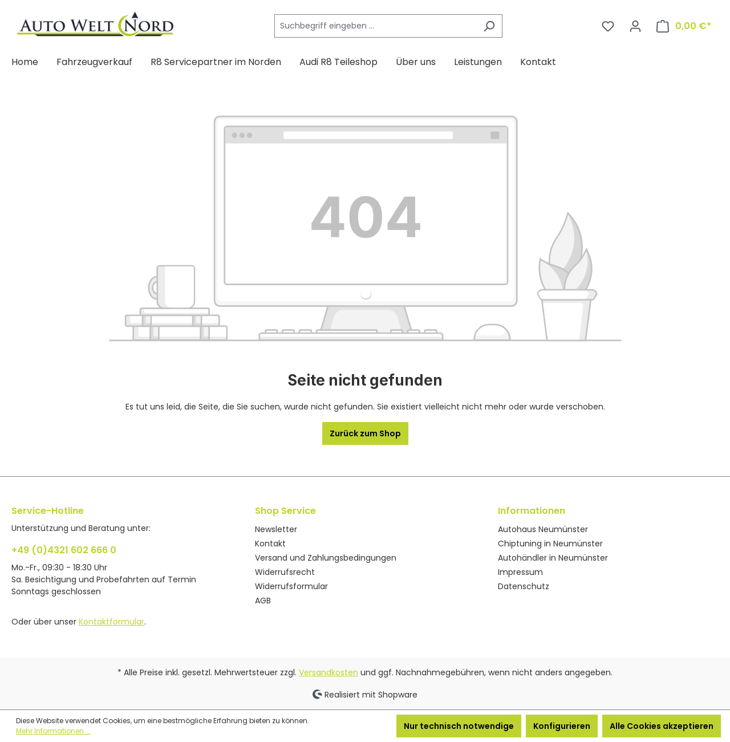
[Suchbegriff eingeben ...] (375, 26)
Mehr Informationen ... (53, 731)
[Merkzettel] (608, 26)
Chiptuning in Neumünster (550, 543)
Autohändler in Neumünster (553, 557)
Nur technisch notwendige (459, 726)
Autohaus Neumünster (543, 529)
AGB (263, 600)
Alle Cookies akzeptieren (661, 726)
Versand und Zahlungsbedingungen (325, 557)
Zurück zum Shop (365, 433)
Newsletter (276, 529)
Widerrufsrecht (285, 572)
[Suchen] (489, 26)
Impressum (520, 572)
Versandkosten (328, 672)
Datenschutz (523, 586)
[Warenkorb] (684, 26)
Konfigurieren (561, 726)
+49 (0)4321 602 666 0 (63, 550)
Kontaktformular (111, 621)
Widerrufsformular (291, 586)
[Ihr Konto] (635, 26)
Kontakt (270, 543)
